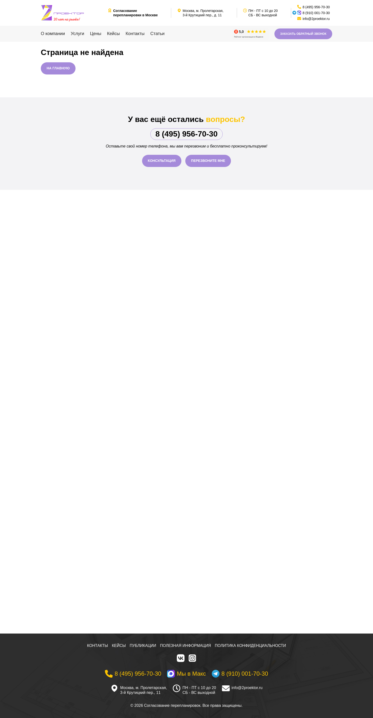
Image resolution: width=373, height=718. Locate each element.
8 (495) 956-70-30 (186, 133)
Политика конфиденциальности (250, 646)
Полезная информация (185, 646)
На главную (58, 68)
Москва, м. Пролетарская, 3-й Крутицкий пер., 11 (143, 690)
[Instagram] (192, 658)
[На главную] (72, 13)
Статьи (157, 33)
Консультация (162, 161)
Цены (95, 33)
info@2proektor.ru (247, 688)
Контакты (135, 33)
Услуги (77, 33)
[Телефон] (133, 674)
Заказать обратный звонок (303, 34)
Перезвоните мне (208, 161)
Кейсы (113, 33)
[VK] (181, 658)
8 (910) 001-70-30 (316, 13)
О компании (53, 33)
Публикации (143, 646)
